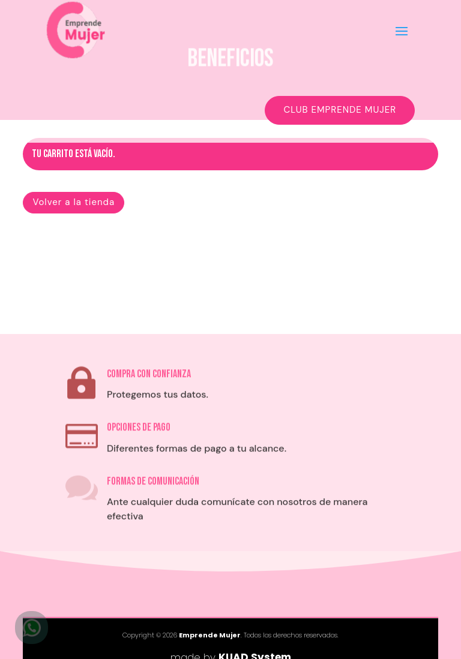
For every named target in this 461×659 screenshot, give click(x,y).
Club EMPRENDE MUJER (339, 110)
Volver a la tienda (73, 202)
